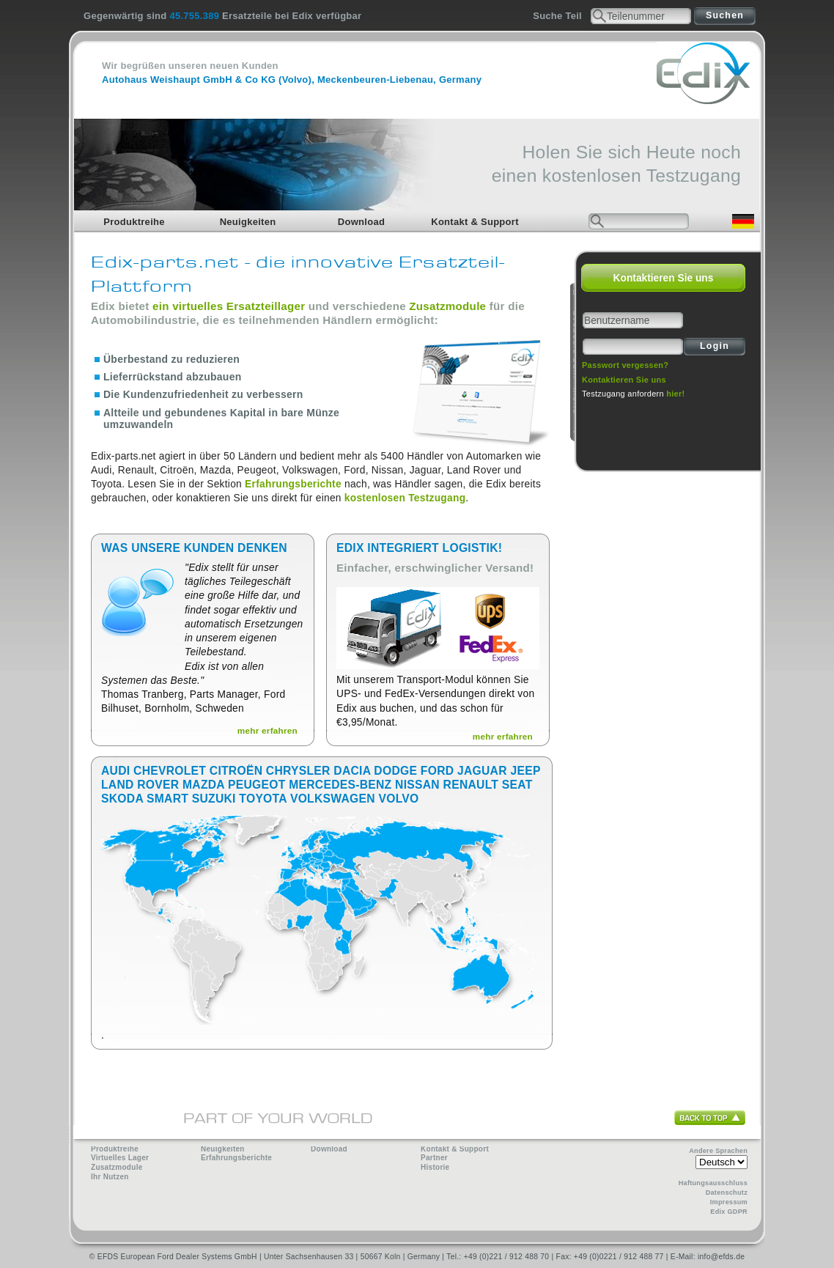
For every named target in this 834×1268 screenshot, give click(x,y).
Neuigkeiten (248, 221)
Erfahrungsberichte (293, 484)
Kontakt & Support (475, 221)
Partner (434, 1158)
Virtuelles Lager (120, 1158)
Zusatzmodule (447, 306)
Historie (435, 1167)
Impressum (729, 1202)
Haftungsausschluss (713, 1183)
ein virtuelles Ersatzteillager (228, 306)
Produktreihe (134, 221)
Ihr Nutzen (110, 1177)
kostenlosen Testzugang (404, 498)
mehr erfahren (267, 730)
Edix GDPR (729, 1211)
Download (361, 221)
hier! (675, 393)
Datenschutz (727, 1192)
